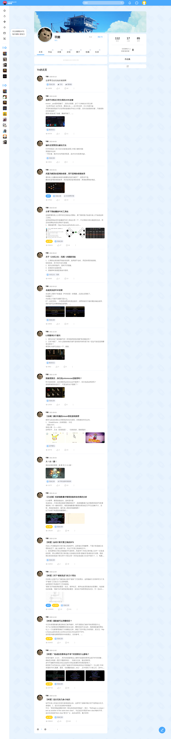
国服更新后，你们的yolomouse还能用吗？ (73, 378)
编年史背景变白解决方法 (65, 145)
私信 (100, 37)
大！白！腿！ (60, 462)
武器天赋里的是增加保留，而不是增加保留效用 (74, 174)
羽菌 (56, 76)
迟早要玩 (60, 446)
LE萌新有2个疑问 (62, 335)
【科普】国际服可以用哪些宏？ (68, 621)
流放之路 (60, 84)
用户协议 (5, 730)
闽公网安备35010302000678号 (12, 736)
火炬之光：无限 (62, 275)
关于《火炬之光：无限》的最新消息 (70, 257)
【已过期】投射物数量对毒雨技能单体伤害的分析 (75, 497)
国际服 (78, 84)
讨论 (69, 84)
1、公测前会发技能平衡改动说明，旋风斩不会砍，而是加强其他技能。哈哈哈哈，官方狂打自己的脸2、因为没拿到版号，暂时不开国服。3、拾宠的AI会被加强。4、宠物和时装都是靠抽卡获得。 (81, 265)
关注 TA (109, 37)
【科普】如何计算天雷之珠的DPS (69, 542)
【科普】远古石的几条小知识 (67, 700)
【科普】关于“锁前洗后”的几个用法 (70, 576)
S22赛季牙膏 (78, 196)
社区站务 (19, 730)
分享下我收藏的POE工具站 (66, 212)
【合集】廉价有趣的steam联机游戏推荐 (72, 416)
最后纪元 (60, 130)
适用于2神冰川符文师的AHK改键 (69, 100)
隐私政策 (12, 730)
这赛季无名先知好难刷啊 (65, 80)
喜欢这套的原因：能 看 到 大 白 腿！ (68, 465)
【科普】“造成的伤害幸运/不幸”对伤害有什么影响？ (77, 654)
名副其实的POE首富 (63, 290)
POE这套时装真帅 (73, 481)
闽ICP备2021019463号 (10, 733)
